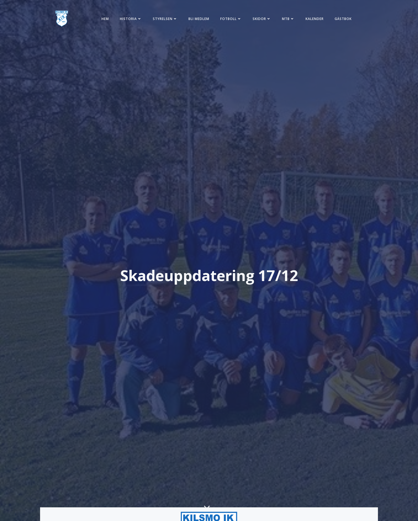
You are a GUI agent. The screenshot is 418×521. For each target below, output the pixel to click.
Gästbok (343, 18)
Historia (131, 18)
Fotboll (231, 18)
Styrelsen (165, 18)
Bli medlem (198, 18)
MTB (288, 18)
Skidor (262, 18)
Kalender (315, 18)
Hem (105, 18)
